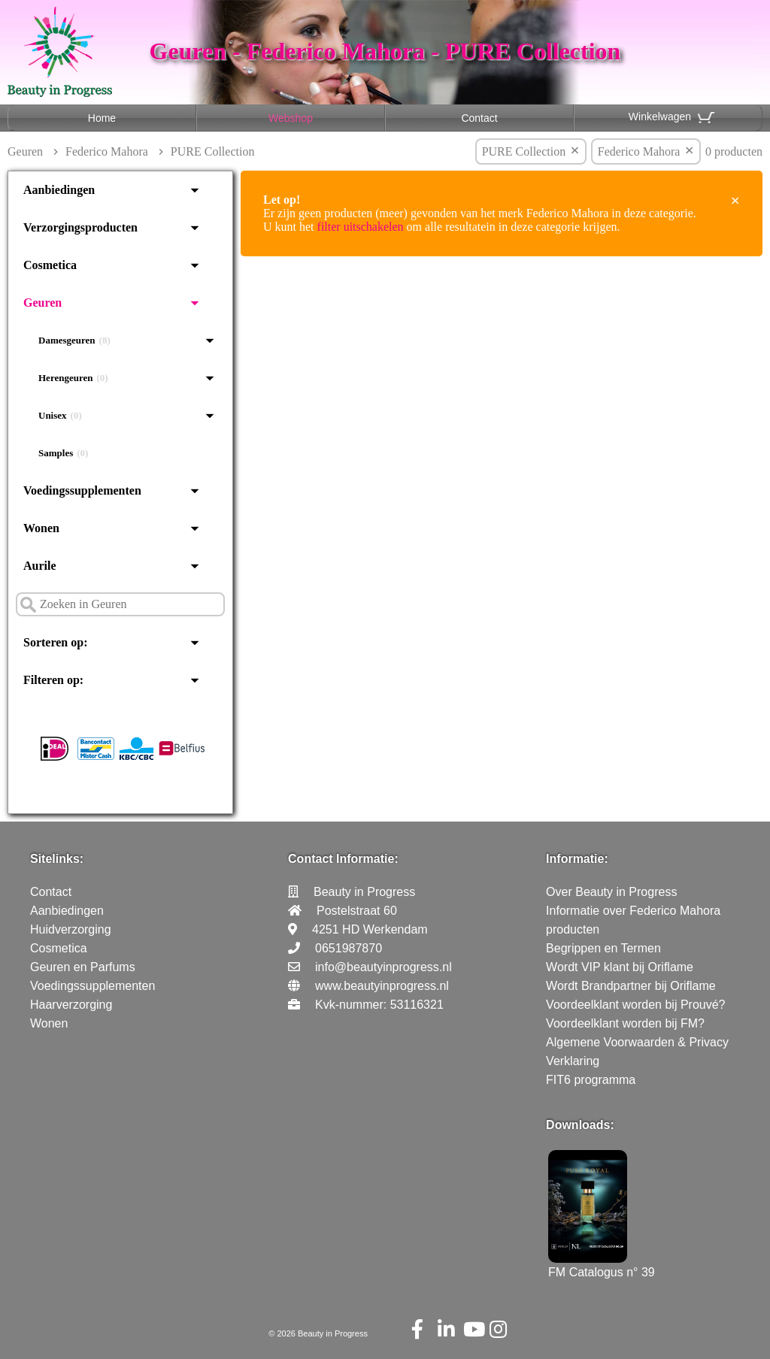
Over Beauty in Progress (611, 891)
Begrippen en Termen (603, 948)
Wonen (41, 528)
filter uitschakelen (360, 226)
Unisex (60, 415)
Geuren (25, 151)
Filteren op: (53, 679)
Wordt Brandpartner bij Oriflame (631, 985)
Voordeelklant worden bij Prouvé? (635, 1004)
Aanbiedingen (59, 189)
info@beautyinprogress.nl (383, 967)
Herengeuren (73, 378)
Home (102, 118)
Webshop (290, 118)
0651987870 (348, 948)
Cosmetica (50, 265)
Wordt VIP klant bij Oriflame (619, 967)
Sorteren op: (55, 642)
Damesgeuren (74, 340)
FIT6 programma (590, 1079)
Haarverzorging (71, 1004)
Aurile (39, 565)
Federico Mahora (106, 151)
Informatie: (577, 858)
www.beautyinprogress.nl (382, 985)
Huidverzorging (70, 929)
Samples (63, 453)
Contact (479, 118)
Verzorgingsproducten (80, 227)
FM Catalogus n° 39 (601, 1265)
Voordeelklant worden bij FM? (625, 1023)
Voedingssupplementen (82, 490)
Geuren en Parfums (82, 967)
